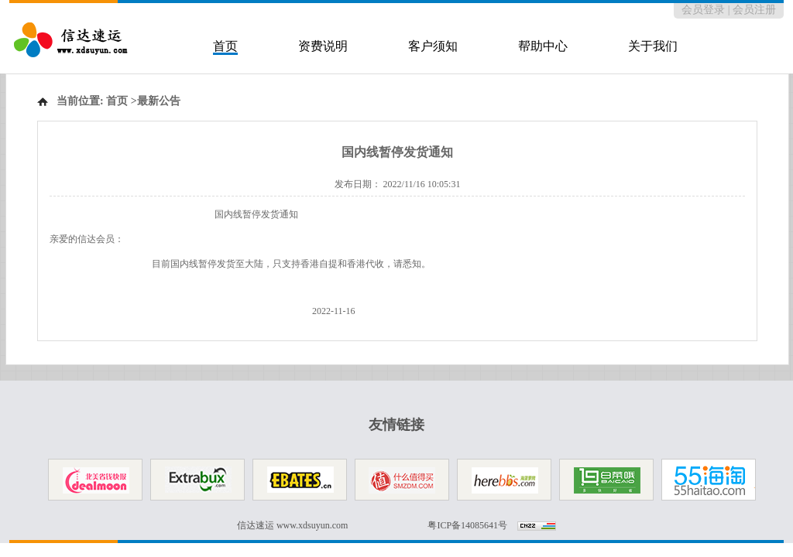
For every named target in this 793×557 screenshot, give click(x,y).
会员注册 (754, 9)
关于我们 (653, 46)
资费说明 (323, 46)
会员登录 (703, 9)
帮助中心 (543, 46)
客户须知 (433, 46)
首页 (225, 46)
